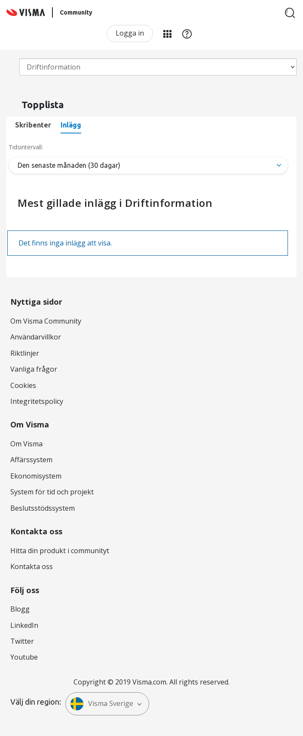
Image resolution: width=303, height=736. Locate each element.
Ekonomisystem (35, 476)
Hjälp (187, 33)
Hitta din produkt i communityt (59, 550)
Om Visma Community (45, 321)
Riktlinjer (24, 353)
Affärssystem (31, 459)
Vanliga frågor (33, 369)
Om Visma (26, 443)
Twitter (22, 641)
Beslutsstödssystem (42, 508)
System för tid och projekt (52, 492)
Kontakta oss (31, 566)
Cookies (23, 385)
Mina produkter (167, 33)
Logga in (130, 33)
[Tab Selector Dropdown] (148, 165)
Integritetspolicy (36, 401)
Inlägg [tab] (71, 125)
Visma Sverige (101, 704)
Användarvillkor (35, 337)
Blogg (20, 609)
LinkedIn (24, 625)
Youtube (24, 657)
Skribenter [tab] (33, 125)
